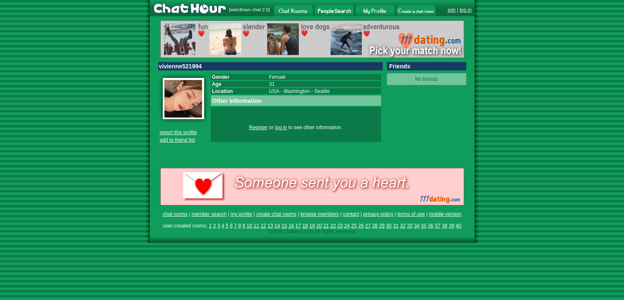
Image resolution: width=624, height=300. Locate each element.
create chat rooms (276, 214)
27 (368, 226)
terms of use (411, 214)
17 (298, 226)
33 (409, 226)
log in (466, 10)
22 (333, 226)
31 (396, 226)
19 (312, 226)
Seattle (322, 91)
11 (256, 226)
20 (319, 226)
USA (274, 91)
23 (340, 226)
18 (305, 226)
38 (444, 226)
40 (458, 226)
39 (451, 226)
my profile (241, 214)
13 (270, 226)
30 (389, 226)
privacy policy (378, 214)
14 (277, 226)
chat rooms (175, 214)
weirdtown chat (245, 9)
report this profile (178, 132)
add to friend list (177, 140)
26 (361, 226)
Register (258, 127)
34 (416, 226)
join (452, 10)
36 (430, 226)
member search (209, 214)
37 (437, 226)
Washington (296, 91)
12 (263, 226)
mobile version (445, 214)
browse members (320, 214)
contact (351, 214)
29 (381, 226)
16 (291, 226)
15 (284, 226)
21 (326, 226)
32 (402, 226)
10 (249, 226)
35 (423, 226)
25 (353, 226)
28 (374, 226)
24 (347, 226)
